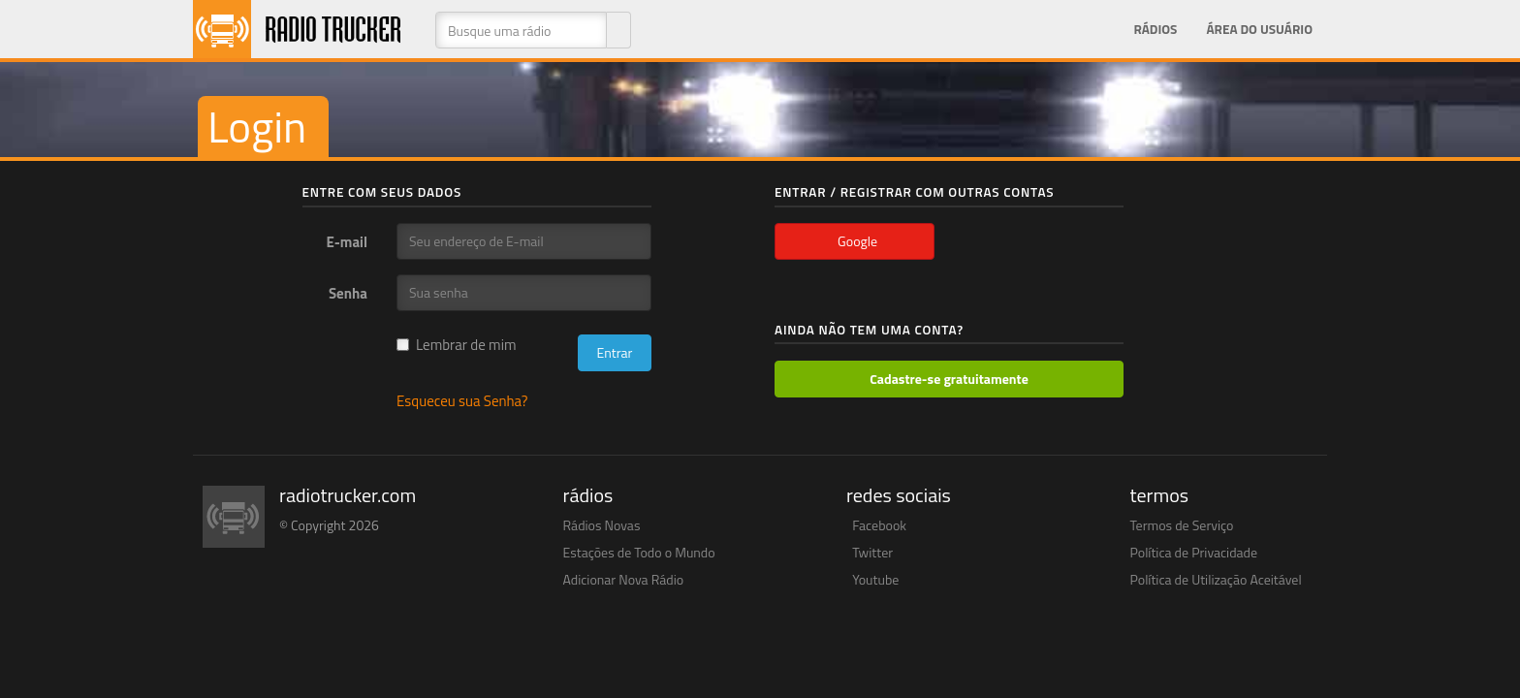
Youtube (875, 579)
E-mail (347, 241)
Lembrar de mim (456, 344)
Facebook (879, 525)
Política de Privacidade (1194, 552)
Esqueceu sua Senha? (462, 401)
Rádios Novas (602, 525)
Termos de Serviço (1182, 525)
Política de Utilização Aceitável (1216, 579)
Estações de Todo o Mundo (639, 552)
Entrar (614, 352)
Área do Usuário (1259, 29)
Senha (348, 292)
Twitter (872, 552)
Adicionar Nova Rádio (623, 579)
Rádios (1155, 29)
